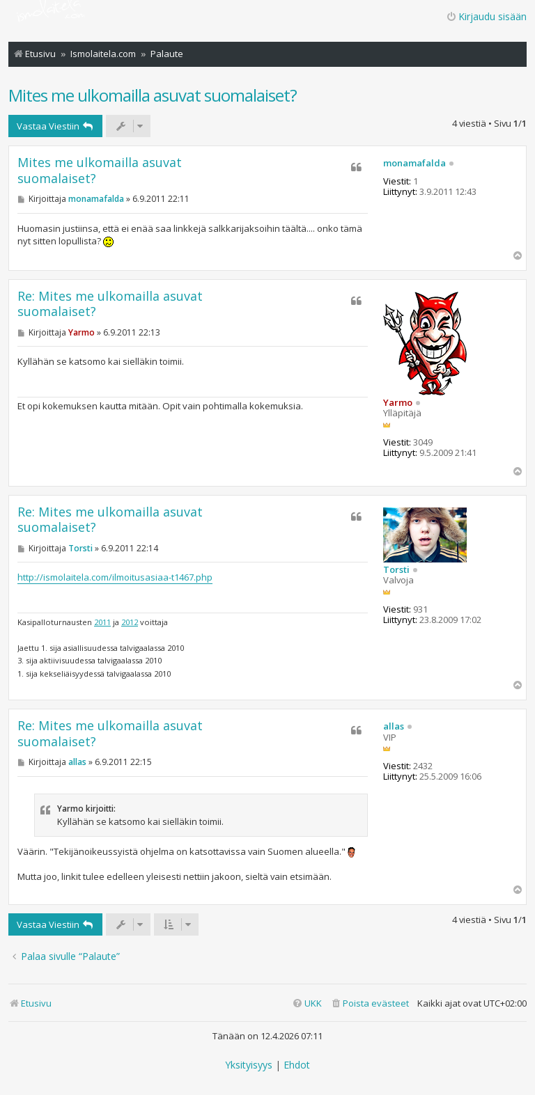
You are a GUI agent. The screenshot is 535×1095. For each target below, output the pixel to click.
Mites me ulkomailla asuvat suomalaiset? (152, 95)
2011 (102, 622)
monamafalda (414, 163)
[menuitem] (369, 1003)
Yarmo (397, 402)
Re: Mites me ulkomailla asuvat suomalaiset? (110, 304)
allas (393, 726)
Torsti (396, 570)
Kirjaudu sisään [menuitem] (486, 16)
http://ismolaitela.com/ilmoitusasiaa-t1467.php (114, 577)
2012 (129, 622)
